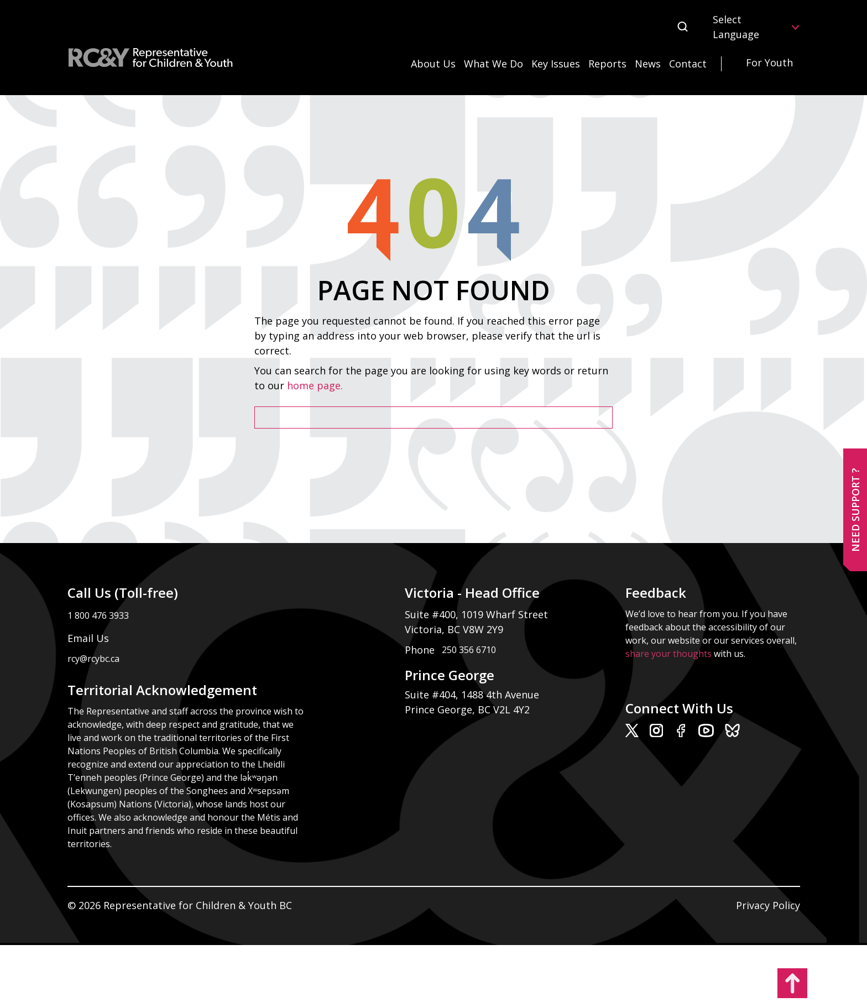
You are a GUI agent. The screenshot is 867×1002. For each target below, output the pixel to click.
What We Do (493, 63)
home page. (316, 385)
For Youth (769, 62)
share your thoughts (668, 654)
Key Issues (555, 63)
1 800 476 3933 (98, 615)
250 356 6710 (469, 650)
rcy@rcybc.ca (93, 659)
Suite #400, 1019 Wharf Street (479, 614)
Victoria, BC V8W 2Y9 (455, 629)
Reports (607, 63)
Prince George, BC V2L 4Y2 (467, 709)
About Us (433, 63)
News (648, 63)
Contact (688, 63)
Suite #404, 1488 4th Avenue (473, 694)
